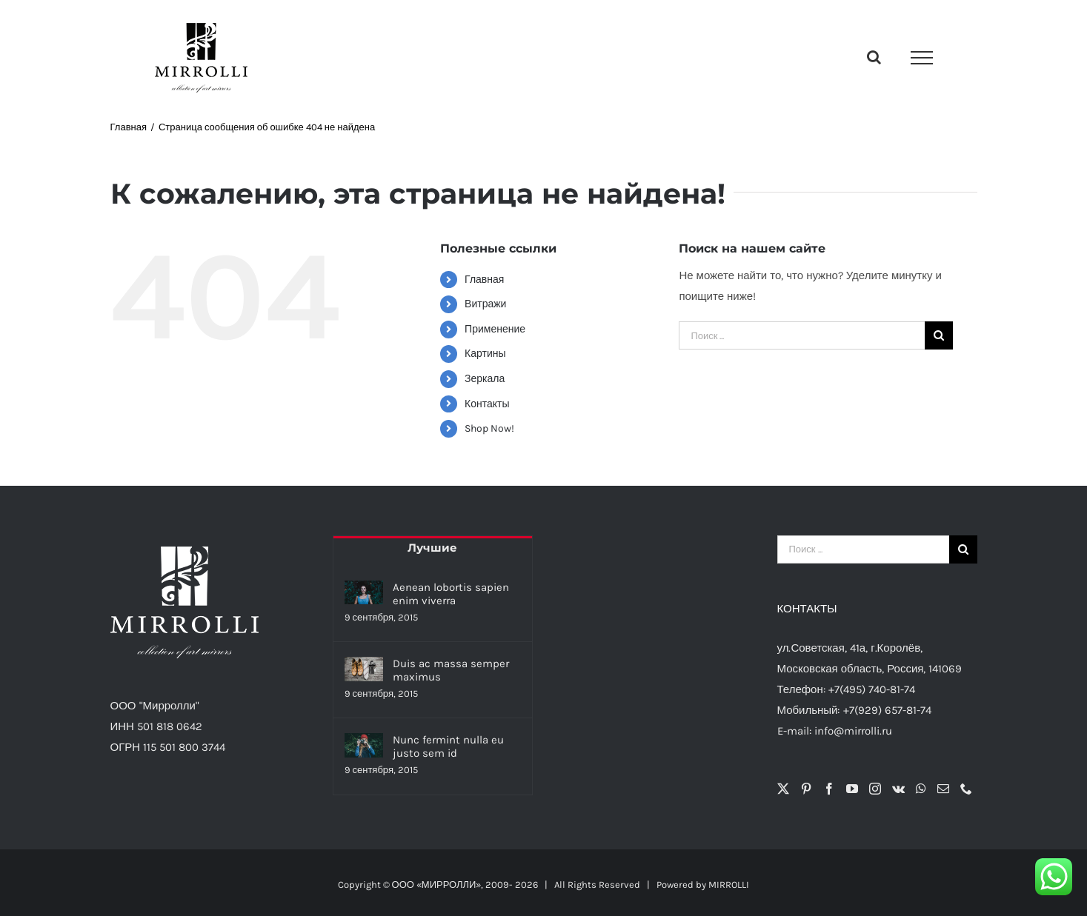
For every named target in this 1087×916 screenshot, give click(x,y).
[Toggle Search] (874, 57)
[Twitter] (783, 789)
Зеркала (485, 378)
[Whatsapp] (921, 789)
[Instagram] (875, 789)
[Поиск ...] (802, 335)
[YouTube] (852, 789)
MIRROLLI (728, 884)
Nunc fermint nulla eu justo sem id (448, 746)
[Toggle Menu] (922, 57)
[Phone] (966, 789)
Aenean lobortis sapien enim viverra (451, 594)
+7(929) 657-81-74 (887, 710)
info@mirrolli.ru (853, 731)
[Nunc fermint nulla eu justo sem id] (364, 745)
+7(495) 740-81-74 (871, 689)
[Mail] (943, 789)
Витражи (485, 304)
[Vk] (898, 789)
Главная (484, 279)
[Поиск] (939, 335)
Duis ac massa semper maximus (451, 670)
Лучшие (432, 548)
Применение (495, 329)
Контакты (487, 404)
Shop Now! (489, 428)
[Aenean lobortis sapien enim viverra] (364, 593)
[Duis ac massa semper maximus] (364, 669)
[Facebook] (829, 789)
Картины (485, 353)
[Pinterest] (806, 789)
